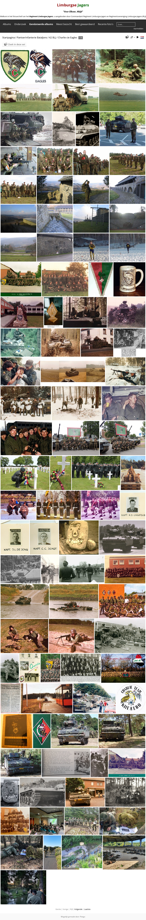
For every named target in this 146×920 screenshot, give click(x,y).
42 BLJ (52, 37)
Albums (7, 24)
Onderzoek (20, 24)
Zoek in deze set (16, 44)
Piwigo (82, 916)
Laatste (87, 909)
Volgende (78, 909)
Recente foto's (105, 24)
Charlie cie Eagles (67, 37)
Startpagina (8, 37)
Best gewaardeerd (85, 24)
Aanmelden (138, 28)
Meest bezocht (64, 24)
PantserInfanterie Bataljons (32, 37)
